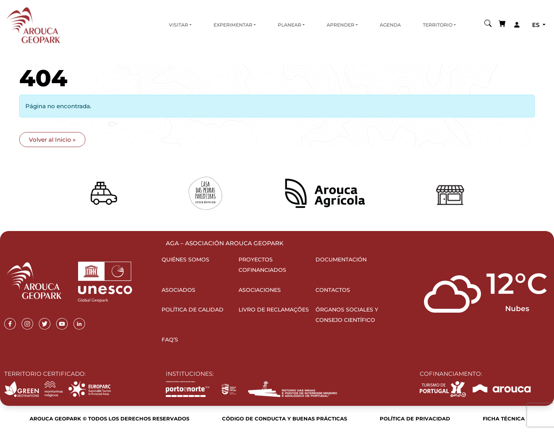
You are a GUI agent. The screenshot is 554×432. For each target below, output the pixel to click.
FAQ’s (170, 339)
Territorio (437, 25)
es (536, 24)
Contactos (332, 289)
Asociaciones (260, 289)
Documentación (341, 259)
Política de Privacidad (415, 418)
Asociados (178, 289)
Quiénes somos (185, 259)
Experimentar (233, 25)
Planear (289, 25)
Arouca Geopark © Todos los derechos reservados (109, 418)
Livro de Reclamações (274, 309)
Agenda (390, 25)
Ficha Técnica (504, 418)
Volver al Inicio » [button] (52, 139)
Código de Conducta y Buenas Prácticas (284, 418)
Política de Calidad (193, 309)
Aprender (340, 25)
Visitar (178, 25)
